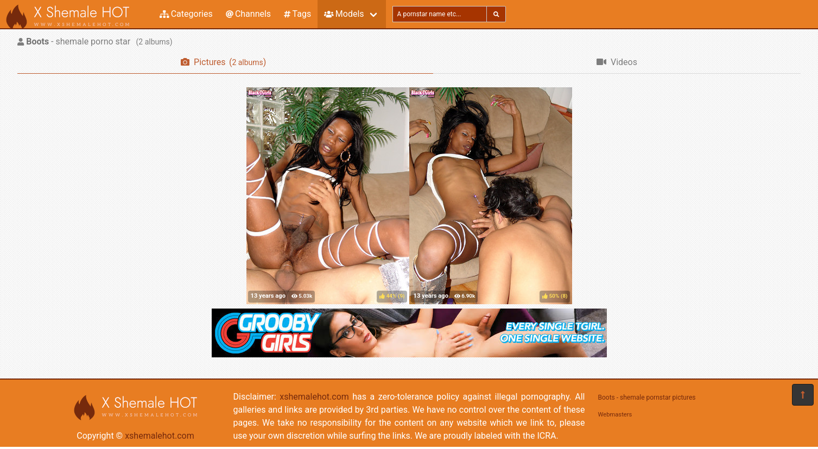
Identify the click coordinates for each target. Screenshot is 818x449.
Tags (297, 14)
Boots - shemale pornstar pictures (647, 397)
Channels (248, 14)
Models (344, 14)
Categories (186, 14)
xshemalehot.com (159, 436)
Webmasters (615, 414)
